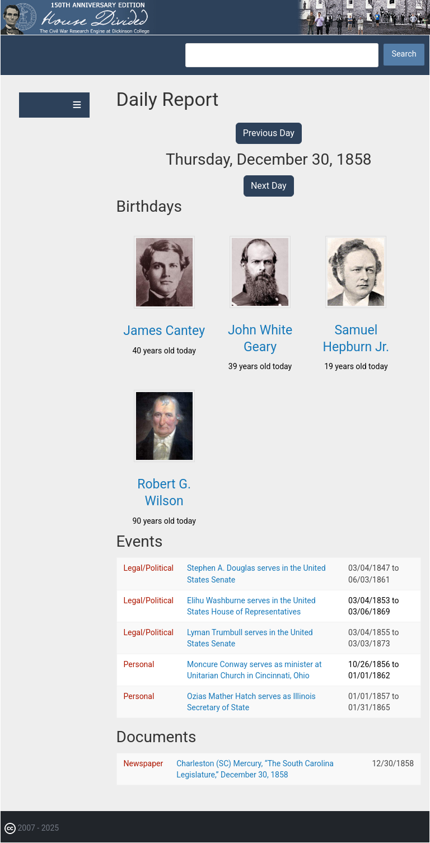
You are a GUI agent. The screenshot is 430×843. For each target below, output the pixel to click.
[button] (164, 305)
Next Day (269, 185)
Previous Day (269, 133)
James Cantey (164, 330)
